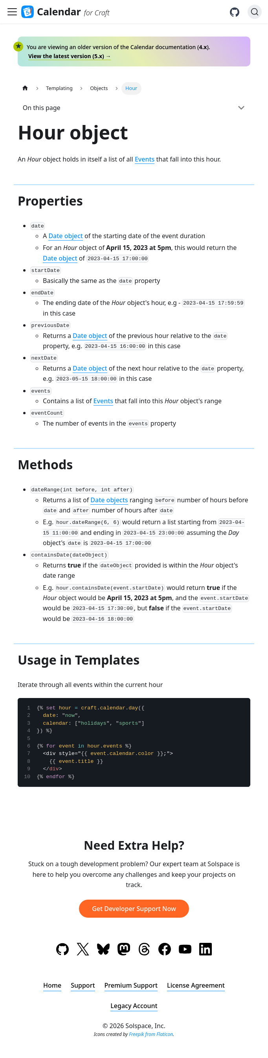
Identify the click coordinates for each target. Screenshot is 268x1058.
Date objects (109, 500)
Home (52, 985)
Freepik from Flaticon (151, 1034)
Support (83, 985)
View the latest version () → (69, 56)
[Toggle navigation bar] (12, 12)
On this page (42, 107)
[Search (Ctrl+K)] (255, 12)
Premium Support (131, 985)
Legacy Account (133, 1005)
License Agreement (196, 985)
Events (144, 159)
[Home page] (25, 88)
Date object (65, 235)
